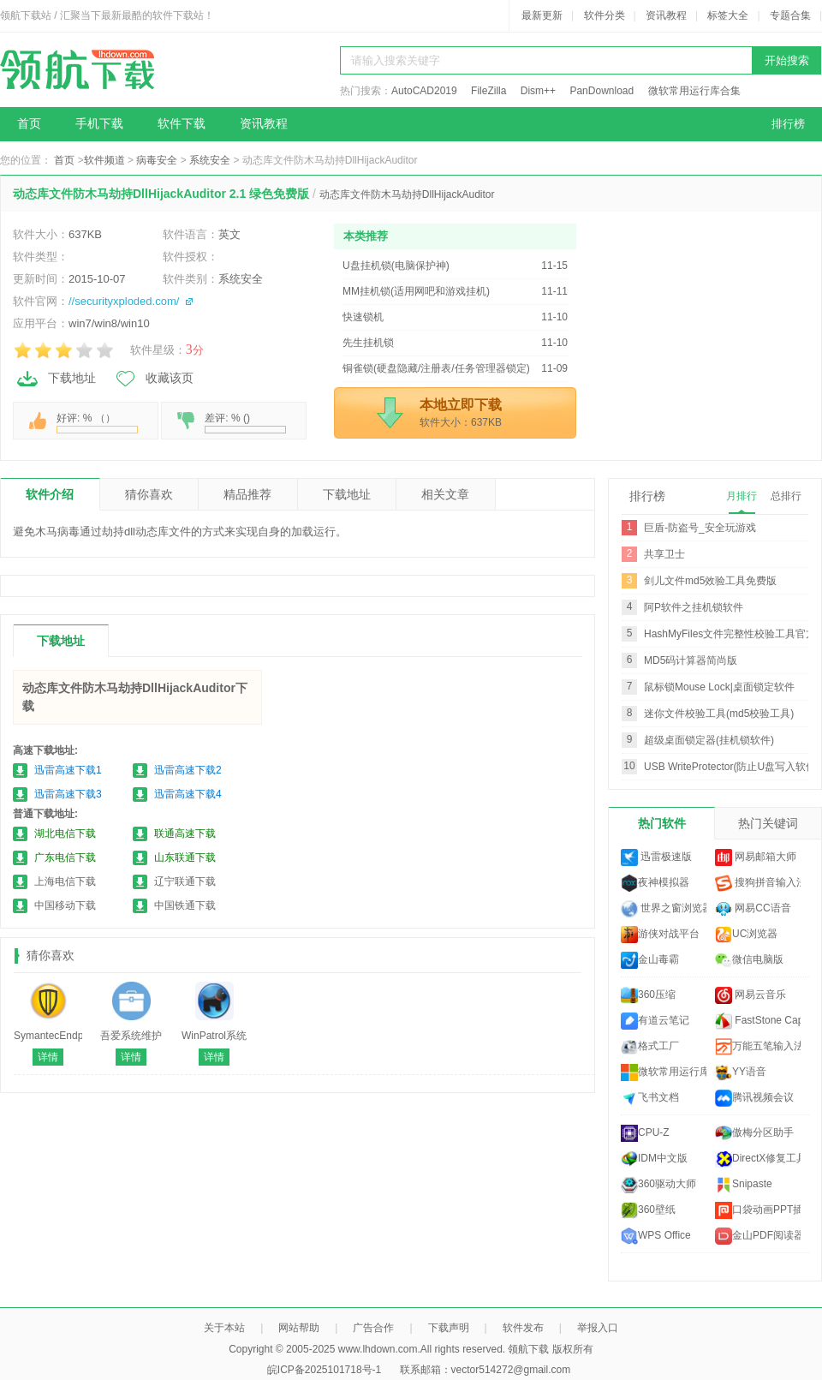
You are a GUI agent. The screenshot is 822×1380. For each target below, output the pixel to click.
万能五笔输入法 (758, 1046)
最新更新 (542, 15)
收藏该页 (153, 378)
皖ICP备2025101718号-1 (324, 1370)
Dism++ (538, 91)
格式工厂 (650, 1046)
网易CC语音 (753, 908)
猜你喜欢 (149, 494)
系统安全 (209, 160)
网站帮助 (298, 1328)
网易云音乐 (750, 995)
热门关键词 (768, 823)
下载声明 (448, 1328)
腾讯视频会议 (754, 1098)
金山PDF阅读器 (758, 1236)
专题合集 (790, 15)
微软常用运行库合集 (694, 91)
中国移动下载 (65, 905)
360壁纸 (648, 1210)
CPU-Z (645, 1133)
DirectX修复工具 (758, 1159)
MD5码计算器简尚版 (690, 660)
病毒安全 (156, 160)
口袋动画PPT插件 (758, 1210)
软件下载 (182, 123)
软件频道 (104, 160)
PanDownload (601, 91)
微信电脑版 (749, 960)
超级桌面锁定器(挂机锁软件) (709, 740)
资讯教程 (666, 15)
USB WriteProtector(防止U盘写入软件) (731, 767)
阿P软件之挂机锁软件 (693, 607)
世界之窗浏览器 (663, 908)
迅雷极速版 (656, 857)
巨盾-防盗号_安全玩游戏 (700, 528)
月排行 (741, 496)
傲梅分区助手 (754, 1133)
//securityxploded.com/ (123, 301)
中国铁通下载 (185, 905)
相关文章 (445, 494)
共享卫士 (664, 554)
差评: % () (245, 422)
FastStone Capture (758, 1021)
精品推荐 (247, 494)
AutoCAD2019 (424, 91)
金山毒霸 (650, 960)
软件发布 (523, 1328)
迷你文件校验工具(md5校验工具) (719, 714)
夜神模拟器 (655, 883)
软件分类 (604, 15)
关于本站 (224, 1328)
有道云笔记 (655, 1021)
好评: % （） (97, 422)
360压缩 (648, 995)
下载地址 (55, 378)
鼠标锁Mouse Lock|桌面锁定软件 (719, 687)
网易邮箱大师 (755, 857)
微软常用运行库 (663, 1072)
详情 (48, 1057)
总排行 (786, 496)
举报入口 (597, 1328)
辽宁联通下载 (185, 881)
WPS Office (656, 1236)
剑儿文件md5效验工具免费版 (710, 581)
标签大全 (727, 15)
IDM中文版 (654, 1159)
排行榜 (788, 123)
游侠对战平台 (660, 934)
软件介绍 (50, 494)
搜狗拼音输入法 (758, 883)
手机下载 (99, 123)
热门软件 (662, 823)
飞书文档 (650, 1098)
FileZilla (488, 91)
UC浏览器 (746, 934)
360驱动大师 (658, 1184)
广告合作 (373, 1328)
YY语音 (740, 1072)
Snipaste (743, 1184)
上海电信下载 (65, 881)
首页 (29, 123)
